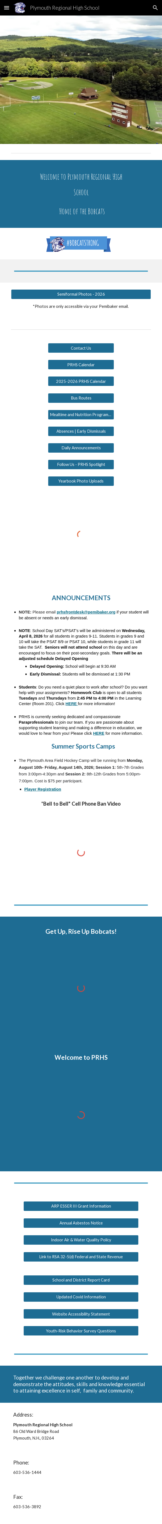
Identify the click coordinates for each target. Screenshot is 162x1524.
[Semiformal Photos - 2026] (80, 294)
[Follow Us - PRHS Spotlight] (81, 464)
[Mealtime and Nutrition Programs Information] (81, 414)
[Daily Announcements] (81, 447)
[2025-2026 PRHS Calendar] (81, 381)
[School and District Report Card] (81, 1280)
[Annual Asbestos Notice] (81, 1223)
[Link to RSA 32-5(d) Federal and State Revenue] (81, 1256)
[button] (6, 7)
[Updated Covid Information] (81, 1297)
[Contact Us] (81, 348)
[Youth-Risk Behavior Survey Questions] (81, 1330)
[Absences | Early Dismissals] (81, 431)
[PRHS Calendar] (81, 364)
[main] (81, 194)
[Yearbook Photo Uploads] (81, 481)
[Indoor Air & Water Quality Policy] (81, 1240)
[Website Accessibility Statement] (81, 1314)
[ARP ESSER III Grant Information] (81, 1206)
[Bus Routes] (81, 397)
